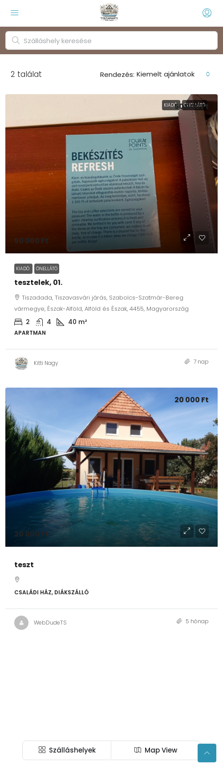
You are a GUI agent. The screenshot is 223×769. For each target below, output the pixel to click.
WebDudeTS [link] (50, 622)
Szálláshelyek (67, 750)
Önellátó (46, 268)
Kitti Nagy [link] (46, 363)
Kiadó (23, 268)
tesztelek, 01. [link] (38, 282)
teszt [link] (24, 565)
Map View (155, 750)
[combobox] (173, 74)
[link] (111, 173)
